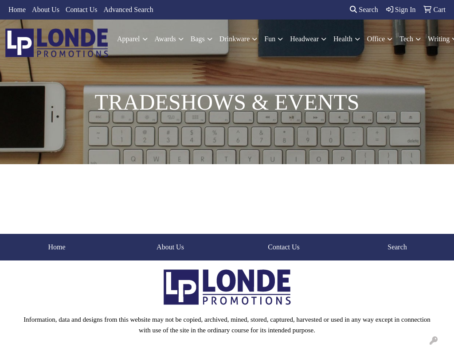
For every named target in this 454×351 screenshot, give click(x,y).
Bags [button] (198, 39)
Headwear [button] (304, 39)
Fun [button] (269, 39)
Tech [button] (406, 39)
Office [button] (376, 39)
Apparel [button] (128, 39)
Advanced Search (128, 9)
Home (17, 9)
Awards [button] (165, 39)
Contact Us (82, 9)
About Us (45, 9)
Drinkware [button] (234, 39)
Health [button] (342, 39)
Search (364, 9)
